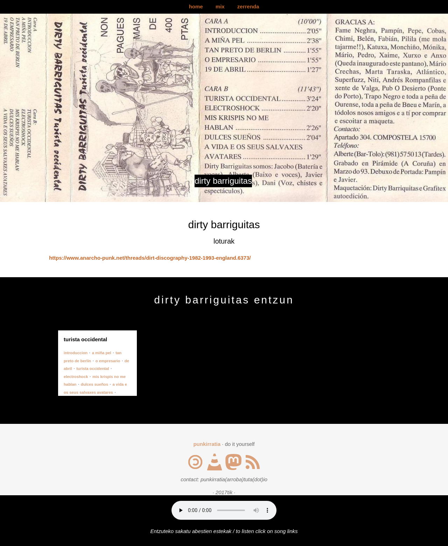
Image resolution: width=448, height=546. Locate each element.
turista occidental (92, 368)
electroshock (76, 376)
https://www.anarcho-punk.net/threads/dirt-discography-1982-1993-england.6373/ (150, 258)
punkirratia (206, 444)
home (196, 6)
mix (220, 6)
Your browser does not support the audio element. (224, 510)
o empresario (108, 361)
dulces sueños (94, 384)
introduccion (76, 353)
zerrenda (248, 6)
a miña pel (101, 353)
